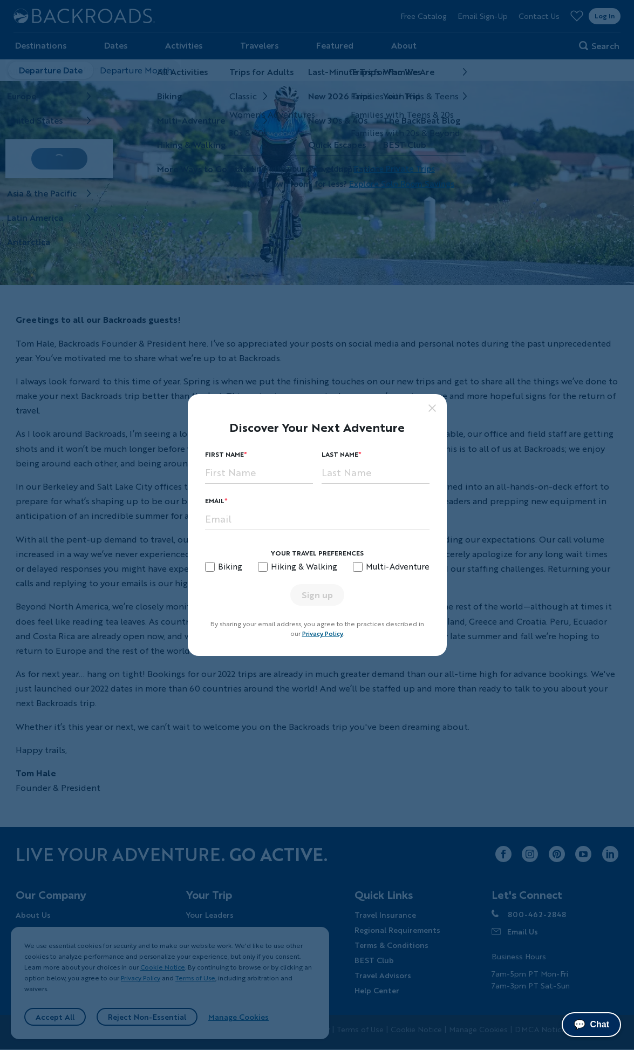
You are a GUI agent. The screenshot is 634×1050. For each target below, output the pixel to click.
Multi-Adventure (398, 566)
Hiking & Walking (304, 566)
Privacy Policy (322, 633)
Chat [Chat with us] (591, 1025)
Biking (230, 566)
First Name (224, 454)
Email (214, 500)
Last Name (340, 454)
